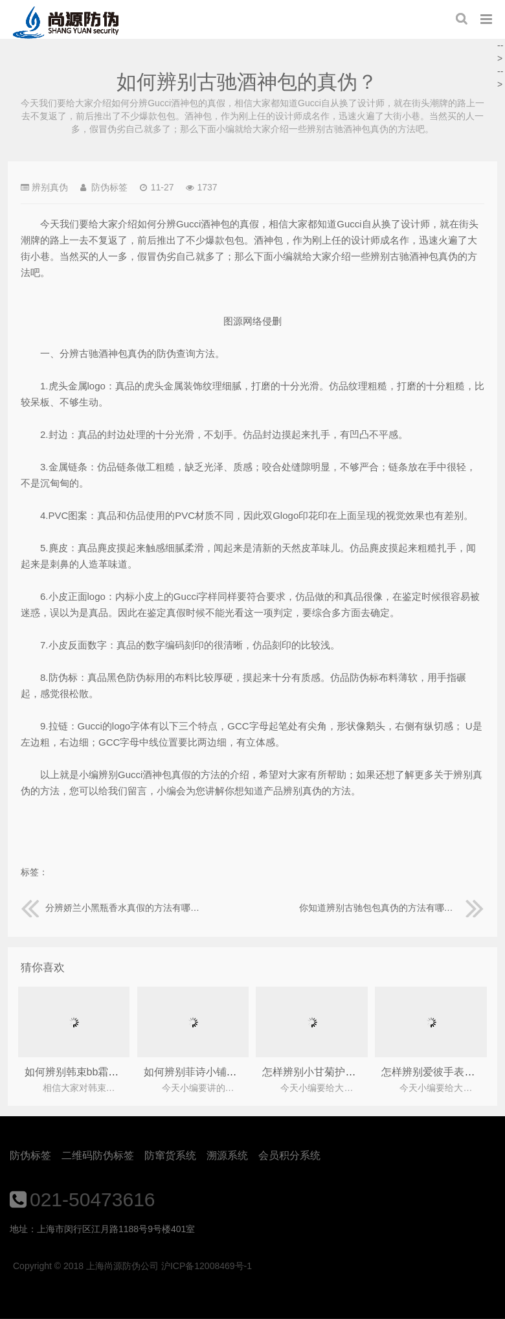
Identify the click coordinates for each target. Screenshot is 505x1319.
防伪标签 (30, 1155)
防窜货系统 (170, 1155)
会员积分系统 (289, 1155)
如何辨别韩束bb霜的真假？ (87, 1071)
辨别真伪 (50, 187)
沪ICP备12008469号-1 (206, 1266)
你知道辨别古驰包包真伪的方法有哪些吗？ (391, 907)
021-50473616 (92, 1199)
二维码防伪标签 (98, 1155)
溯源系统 (227, 1155)
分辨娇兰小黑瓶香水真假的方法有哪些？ (113, 907)
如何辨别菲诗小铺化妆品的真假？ (221, 1071)
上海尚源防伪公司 (65, 22)
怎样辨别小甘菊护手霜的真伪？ (334, 1071)
